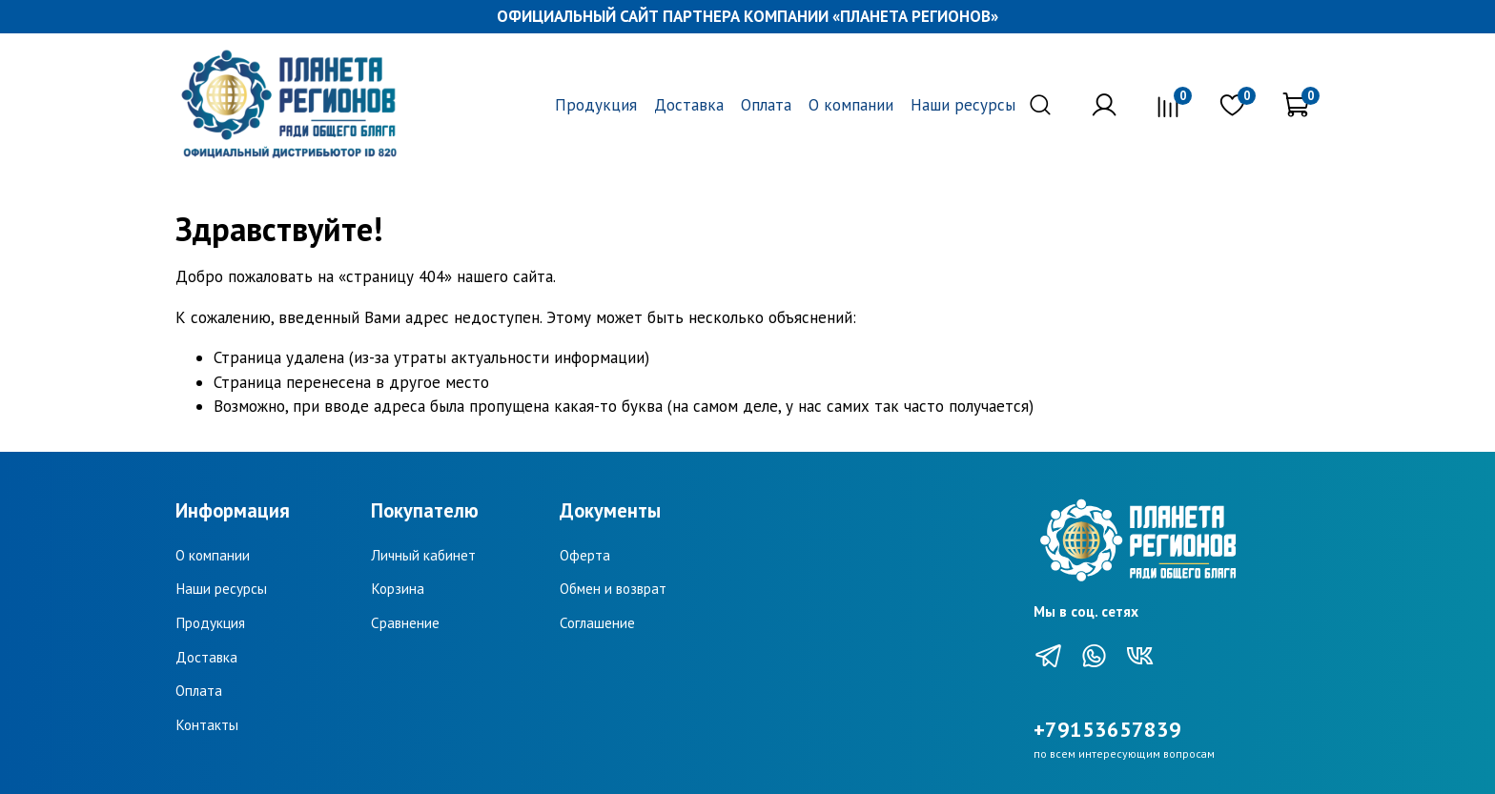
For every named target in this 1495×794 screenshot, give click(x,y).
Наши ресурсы (963, 104)
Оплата (766, 104)
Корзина (397, 588)
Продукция (596, 104)
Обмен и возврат (613, 588)
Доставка (689, 104)
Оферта (585, 554)
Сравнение (405, 622)
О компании (851, 104)
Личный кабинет (423, 554)
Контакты (206, 724)
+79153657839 (1107, 729)
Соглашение (597, 622)
